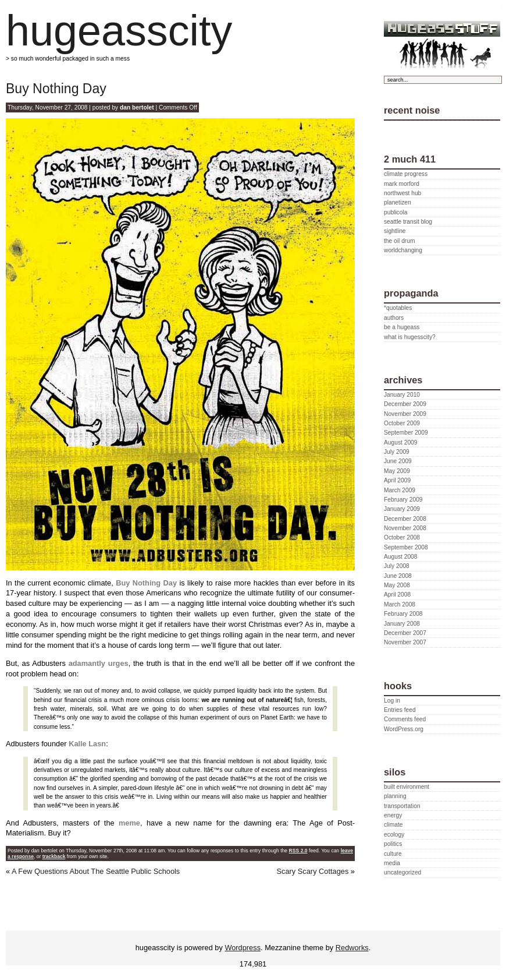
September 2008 (406, 547)
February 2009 (403, 499)
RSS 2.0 (298, 850)
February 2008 (403, 614)
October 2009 (402, 423)
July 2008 (396, 566)
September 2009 (406, 432)
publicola (395, 212)
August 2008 (400, 556)
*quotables (398, 308)
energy (393, 815)
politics (393, 844)
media (392, 863)
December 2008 (405, 519)
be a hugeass (401, 327)
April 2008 (397, 594)
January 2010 (402, 394)
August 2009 (400, 442)
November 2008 (405, 528)
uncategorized (402, 872)
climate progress (405, 174)
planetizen (397, 202)
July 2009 (396, 452)
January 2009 (402, 509)
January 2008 (402, 623)
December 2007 (405, 633)
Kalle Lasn (87, 743)
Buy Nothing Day (56, 88)
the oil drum (399, 241)
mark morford (401, 184)
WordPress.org (403, 729)
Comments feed (405, 719)
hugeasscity (119, 30)
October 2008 (402, 537)
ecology (394, 834)
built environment (406, 787)
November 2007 (405, 642)
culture (393, 854)
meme (129, 823)
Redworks (352, 947)
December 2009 (405, 404)
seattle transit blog (408, 221)
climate (393, 824)
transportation (402, 806)
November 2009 (405, 414)
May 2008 (397, 585)
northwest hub (402, 193)
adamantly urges (99, 663)
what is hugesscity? (410, 337)
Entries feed (400, 710)
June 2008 (398, 576)
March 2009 (399, 490)
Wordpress (243, 947)
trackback (54, 856)
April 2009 (397, 480)
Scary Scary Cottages (313, 871)
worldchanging (403, 250)
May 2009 (397, 471)
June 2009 (398, 461)
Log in (392, 700)
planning (395, 796)
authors (394, 318)
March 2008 (399, 604)
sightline (395, 231)
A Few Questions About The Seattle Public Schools (96, 871)
